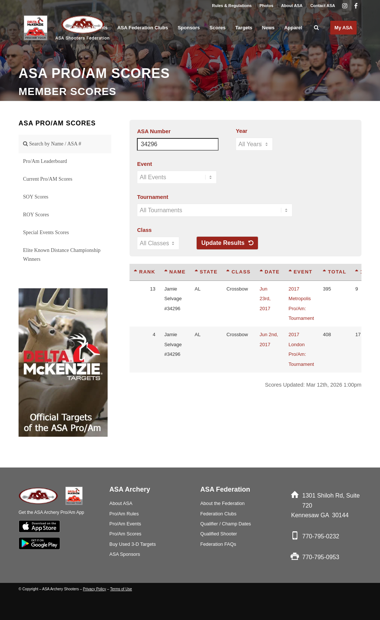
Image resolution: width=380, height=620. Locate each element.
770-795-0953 (321, 557)
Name (175, 272)
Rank (144, 272)
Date (270, 272)
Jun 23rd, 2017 (265, 298)
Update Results (227, 243)
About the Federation (222, 503)
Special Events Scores (46, 232)
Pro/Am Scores (125, 534)
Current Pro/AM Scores (47, 179)
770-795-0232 (321, 536)
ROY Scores (36, 214)
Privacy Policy (94, 589)
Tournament (152, 197)
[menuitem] (232, 5)
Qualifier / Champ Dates (225, 523)
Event (144, 164)
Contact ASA (322, 5)
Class (144, 230)
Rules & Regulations (232, 5)
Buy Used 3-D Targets (132, 544)
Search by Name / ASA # (52, 144)
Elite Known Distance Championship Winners (62, 254)
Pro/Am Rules (124, 513)
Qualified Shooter (218, 534)
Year (241, 131)
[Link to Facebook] (355, 5)
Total (334, 272)
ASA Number (153, 131)
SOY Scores (35, 197)
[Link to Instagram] (344, 5)
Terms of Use (121, 589)
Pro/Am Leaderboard (45, 161)
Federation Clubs (218, 513)
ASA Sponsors (124, 554)
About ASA (292, 5)
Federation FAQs (218, 544)
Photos (266, 5)
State (206, 272)
